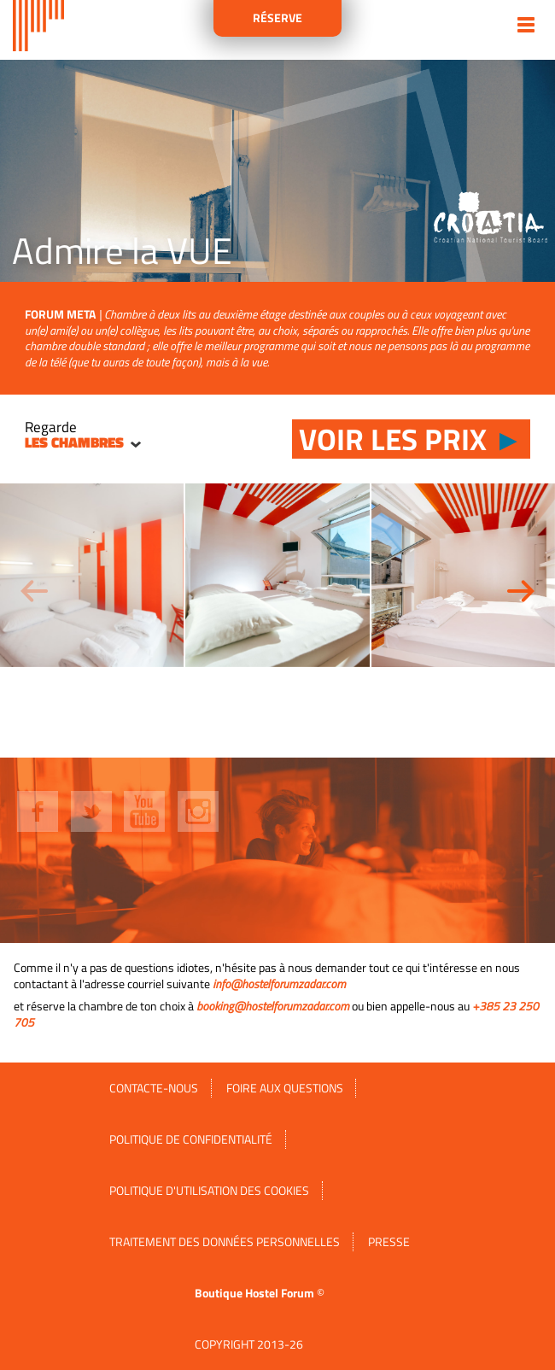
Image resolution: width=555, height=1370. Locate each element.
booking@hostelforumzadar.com (272, 1006)
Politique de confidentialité (190, 1139)
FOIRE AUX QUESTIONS (284, 1088)
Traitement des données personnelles (224, 1241)
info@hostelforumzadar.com (279, 984)
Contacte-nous (153, 1088)
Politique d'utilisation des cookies (209, 1190)
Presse (389, 1241)
